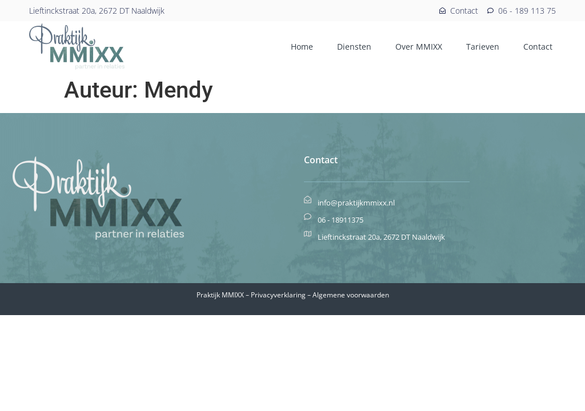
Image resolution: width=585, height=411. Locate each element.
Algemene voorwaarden (350, 295)
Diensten (354, 46)
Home (302, 46)
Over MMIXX (418, 46)
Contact (537, 46)
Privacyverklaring (278, 295)
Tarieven (482, 46)
